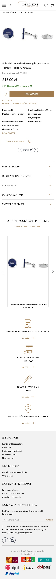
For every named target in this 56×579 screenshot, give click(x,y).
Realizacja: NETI (28, 554)
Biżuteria (22, 12)
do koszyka (32, 94)
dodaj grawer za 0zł (15, 141)
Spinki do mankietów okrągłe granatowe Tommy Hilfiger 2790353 (28, 304)
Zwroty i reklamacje (11, 497)
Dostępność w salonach (26, 175)
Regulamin (7, 447)
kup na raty (26, 185)
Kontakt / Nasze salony (12, 444)
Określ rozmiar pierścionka (14, 472)
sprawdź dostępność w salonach (20, 103)
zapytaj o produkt (26, 204)
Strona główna (9, 12)
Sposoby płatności (10, 490)
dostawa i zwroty (26, 194)
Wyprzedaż (7, 475)
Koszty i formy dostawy (13, 493)
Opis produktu (26, 166)
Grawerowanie (9, 454)
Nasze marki (8, 458)
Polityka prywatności (12, 451)
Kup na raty (8, 100)
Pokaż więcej (9, 133)
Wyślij (49, 520)
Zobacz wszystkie (28, 226)
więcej (28, 338)
